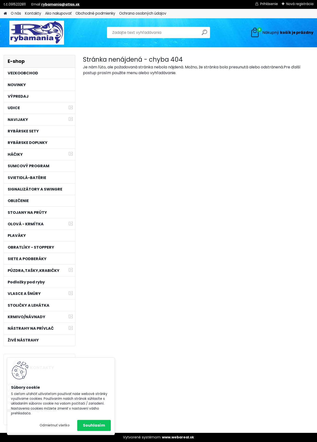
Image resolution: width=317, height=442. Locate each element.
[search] (204, 34)
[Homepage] (5, 13)
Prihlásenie (269, 3)
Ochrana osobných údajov (142, 13)
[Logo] (37, 33)
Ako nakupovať (58, 13)
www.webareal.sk (178, 437)
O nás (16, 13)
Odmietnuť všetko (55, 425)
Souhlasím (94, 425)
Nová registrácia (299, 3)
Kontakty (33, 13)
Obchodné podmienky (95, 13)
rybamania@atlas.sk (60, 4)
